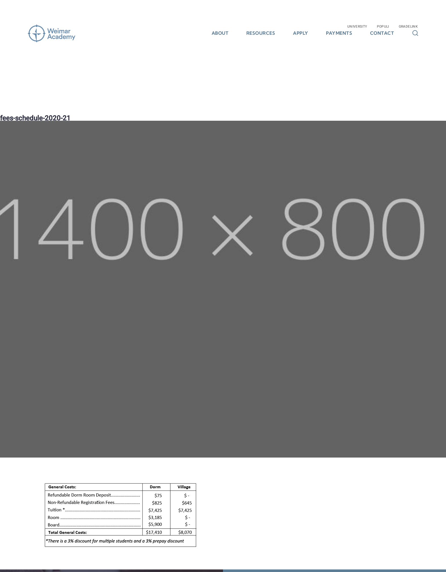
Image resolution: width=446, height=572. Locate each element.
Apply (300, 33)
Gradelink (408, 26)
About (220, 33)
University (357, 26)
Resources (260, 33)
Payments (339, 33)
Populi (383, 26)
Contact (382, 33)
